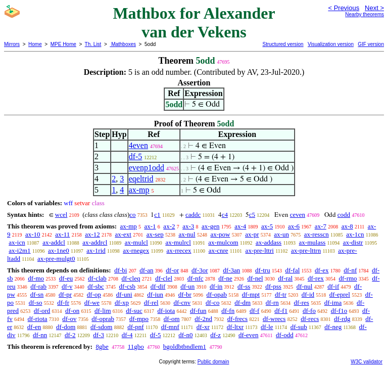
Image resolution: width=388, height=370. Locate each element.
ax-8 (347, 226)
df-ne (225, 278)
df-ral (285, 278)
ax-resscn (316, 234)
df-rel (151, 302)
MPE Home (63, 44)
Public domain (213, 361)
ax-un (281, 234)
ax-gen (210, 226)
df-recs (310, 318)
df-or (172, 270)
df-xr (203, 327)
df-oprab (102, 318)
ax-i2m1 (19, 250)
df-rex (316, 278)
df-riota (37, 318)
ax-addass (268, 242)
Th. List (93, 44)
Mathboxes (123, 44)
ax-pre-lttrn (306, 250)
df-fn (227, 310)
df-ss (243, 286)
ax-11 (62, 234)
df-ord (42, 310)
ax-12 (92, 234)
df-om (172, 318)
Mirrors (12, 44)
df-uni (124, 294)
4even (138, 145)
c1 (157, 214)
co (132, 214)
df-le (267, 327)
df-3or (199, 270)
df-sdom (101, 327)
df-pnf (135, 327)
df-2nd (203, 318)
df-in (216, 286)
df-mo (36, 278)
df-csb (127, 286)
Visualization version (331, 44)
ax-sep (155, 234)
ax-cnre (218, 250)
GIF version (371, 44)
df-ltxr (235, 327)
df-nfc (195, 278)
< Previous (343, 8)
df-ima (333, 302)
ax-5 (267, 226)
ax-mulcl (136, 242)
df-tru (262, 270)
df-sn (37, 294)
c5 (252, 214)
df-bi (120, 270)
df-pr (65, 294)
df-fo (309, 310)
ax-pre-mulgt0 (56, 258)
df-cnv (181, 302)
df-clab (97, 278)
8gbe (101, 346)
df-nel (255, 278)
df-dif (158, 286)
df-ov (69, 318)
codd (343, 214)
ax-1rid (96, 250)
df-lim (102, 310)
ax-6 (294, 226)
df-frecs (237, 318)
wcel (61, 214)
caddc (193, 214)
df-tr (280, 294)
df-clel (163, 278)
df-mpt (251, 294)
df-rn (272, 302)
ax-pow (220, 234)
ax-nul (186, 234)
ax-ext (123, 234)
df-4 (127, 335)
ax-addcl (53, 242)
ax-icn (17, 242)
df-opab (217, 294)
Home (35, 44)
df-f (255, 310)
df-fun (198, 310)
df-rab (38, 286)
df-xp (122, 302)
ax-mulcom (223, 242)
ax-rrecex (179, 250)
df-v (67, 286)
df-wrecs (274, 318)
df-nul (305, 286)
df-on (72, 310)
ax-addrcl (94, 242)
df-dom (65, 327)
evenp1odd (146, 167)
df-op (94, 294)
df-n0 (185, 335)
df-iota (166, 310)
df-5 (135, 156)
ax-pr (252, 234)
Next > (374, 8)
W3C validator (366, 361)
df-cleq (131, 278)
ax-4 (240, 226)
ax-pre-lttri (260, 250)
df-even (248, 335)
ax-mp (139, 190)
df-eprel (339, 294)
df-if (333, 286)
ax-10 (32, 234)
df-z (215, 335)
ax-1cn (355, 234)
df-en (34, 327)
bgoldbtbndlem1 (184, 346)
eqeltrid (141, 178)
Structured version (282, 44)
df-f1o (339, 310)
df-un (187, 286)
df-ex (321, 270)
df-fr (63, 302)
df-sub (298, 327)
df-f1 (280, 310)
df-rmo (347, 278)
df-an (146, 270)
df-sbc (95, 286)
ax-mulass (312, 242)
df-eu (66, 278)
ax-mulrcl (178, 242)
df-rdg (342, 318)
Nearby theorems (364, 14)
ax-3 (188, 226)
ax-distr (353, 242)
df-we (92, 302)
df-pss (273, 286)
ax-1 (150, 226)
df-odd (285, 335)
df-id (308, 294)
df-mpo (139, 318)
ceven (297, 214)
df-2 (70, 335)
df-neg (333, 327)
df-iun (155, 294)
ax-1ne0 (58, 250)
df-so (35, 302)
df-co (212, 302)
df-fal (292, 270)
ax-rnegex (136, 250)
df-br (184, 294)
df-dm (242, 302)
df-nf (350, 270)
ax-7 (320, 226)
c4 (225, 214)
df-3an (231, 270)
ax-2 (169, 226)
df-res (301, 302)
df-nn (40, 335)
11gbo (136, 346)
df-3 (98, 335)
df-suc (134, 310)
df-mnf (170, 327)
